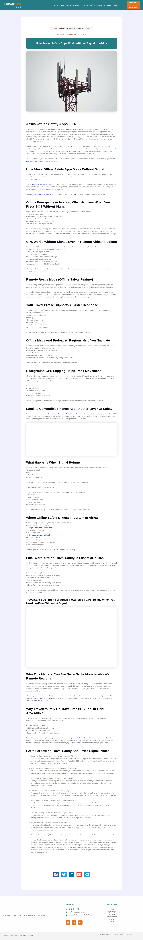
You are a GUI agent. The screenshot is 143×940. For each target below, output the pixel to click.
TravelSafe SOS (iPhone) (72, 194)
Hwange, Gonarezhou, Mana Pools (39, 528)
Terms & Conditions (105, 934)
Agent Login (112, 912)
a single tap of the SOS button (42, 698)
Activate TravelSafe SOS (82, 738)
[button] (56, 874)
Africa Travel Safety (88, 5)
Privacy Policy (119, 934)
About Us (112, 919)
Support (115, 5)
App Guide (107, 5)
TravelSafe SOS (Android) (43, 194)
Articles (99, 5)
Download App (112, 917)
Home (56, 5)
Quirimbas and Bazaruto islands (38, 535)
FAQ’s (112, 922)
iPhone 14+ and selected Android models (62, 414)
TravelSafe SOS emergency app (41, 184)
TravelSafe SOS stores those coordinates (55, 773)
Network (76, 5)
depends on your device (49, 803)
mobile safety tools (68, 139)
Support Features (66, 5)
